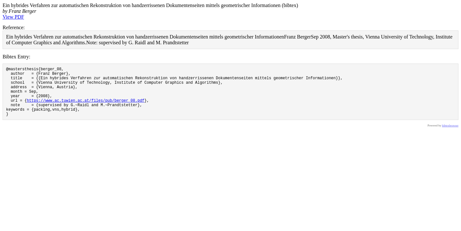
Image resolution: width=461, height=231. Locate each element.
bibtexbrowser (450, 136)
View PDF (13, 17)
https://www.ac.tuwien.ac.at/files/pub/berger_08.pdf (85, 108)
